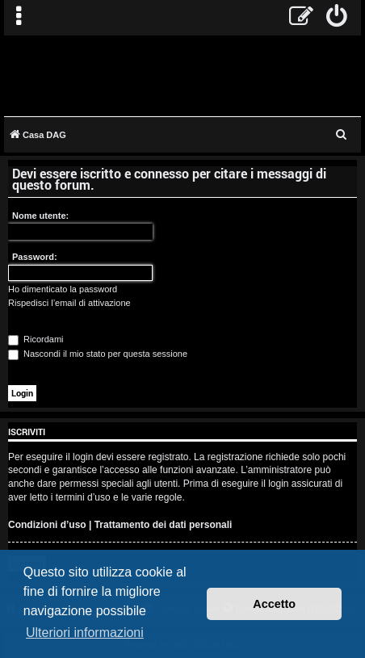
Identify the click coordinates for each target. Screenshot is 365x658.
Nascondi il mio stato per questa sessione (97, 353)
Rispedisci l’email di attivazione (69, 303)
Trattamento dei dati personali (163, 524)
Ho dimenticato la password (62, 289)
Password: (34, 257)
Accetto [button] (274, 603)
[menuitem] (337, 17)
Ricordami (36, 339)
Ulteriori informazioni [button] (85, 632)
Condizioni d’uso (47, 524)
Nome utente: (40, 215)
